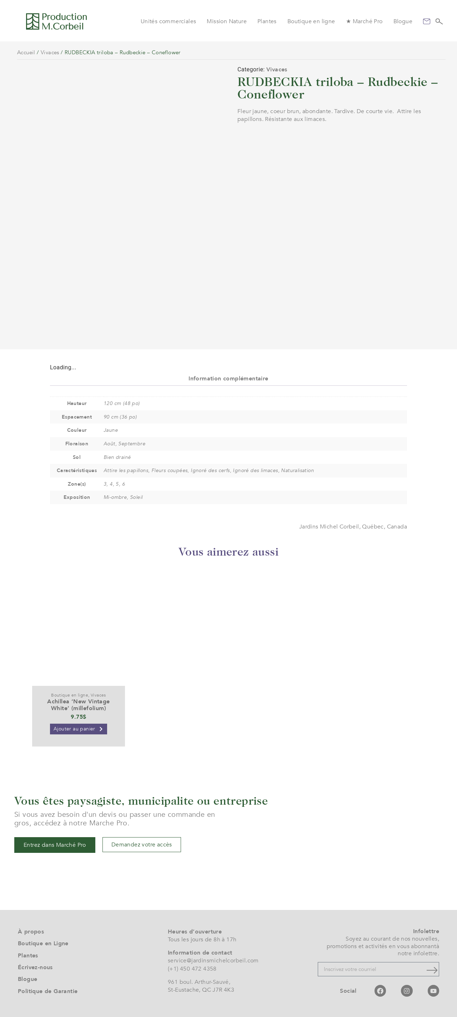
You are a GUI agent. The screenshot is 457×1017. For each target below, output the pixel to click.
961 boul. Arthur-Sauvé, (199, 982)
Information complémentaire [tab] (228, 379)
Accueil (26, 52)
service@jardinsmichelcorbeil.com (213, 961)
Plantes (267, 21)
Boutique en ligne (311, 21)
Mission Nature (227, 21)
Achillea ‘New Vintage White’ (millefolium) (78, 705)
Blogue (402, 21)
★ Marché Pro (364, 21)
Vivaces (50, 52)
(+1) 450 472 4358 (192, 969)
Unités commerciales (168, 21)
